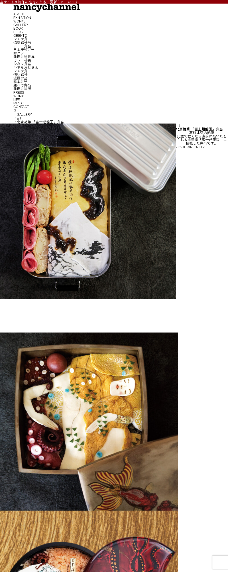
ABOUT (19, 13)
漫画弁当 (20, 78)
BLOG (18, 31)
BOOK (18, 28)
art (178, 125)
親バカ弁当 (22, 85)
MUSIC (18, 102)
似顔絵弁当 (22, 42)
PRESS (18, 92)
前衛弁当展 (22, 88)
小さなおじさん (25, 67)
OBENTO (20, 35)
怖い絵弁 (20, 74)
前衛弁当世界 (24, 56)
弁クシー (20, 53)
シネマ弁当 (22, 63)
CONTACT (21, 106)
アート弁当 (22, 46)
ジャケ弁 (20, 70)
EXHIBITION (22, 17)
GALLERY (20, 24)
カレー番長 (22, 60)
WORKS (19, 21)
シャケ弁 (20, 38)
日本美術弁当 (24, 49)
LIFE (16, 99)
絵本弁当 (20, 81)
